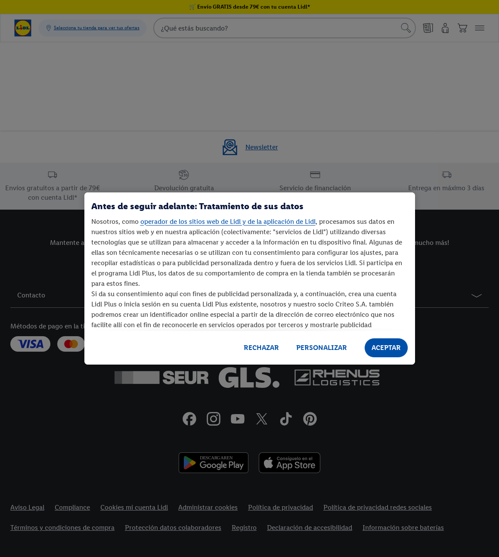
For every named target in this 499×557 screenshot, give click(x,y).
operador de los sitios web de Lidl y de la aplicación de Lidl (228, 221)
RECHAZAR (261, 347)
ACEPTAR (386, 347)
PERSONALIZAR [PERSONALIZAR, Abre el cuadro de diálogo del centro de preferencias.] (321, 347)
